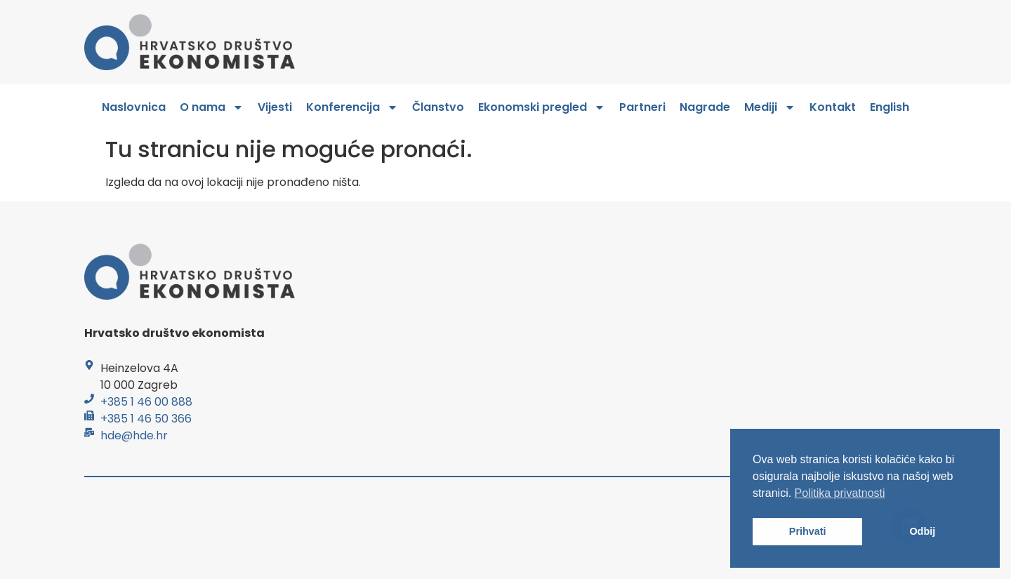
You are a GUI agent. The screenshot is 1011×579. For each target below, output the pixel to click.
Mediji (769, 107)
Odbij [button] (922, 531)
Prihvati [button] (807, 531)
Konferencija (352, 107)
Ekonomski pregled (541, 107)
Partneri (642, 107)
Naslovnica (134, 107)
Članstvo (438, 107)
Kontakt (833, 107)
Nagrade (705, 107)
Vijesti (275, 107)
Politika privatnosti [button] (840, 493)
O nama (212, 107)
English (889, 107)
